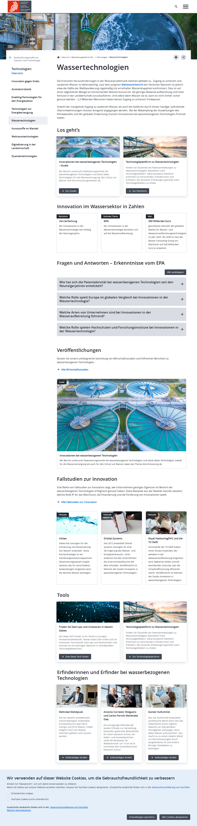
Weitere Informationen (19, 810)
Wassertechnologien (23, 120)
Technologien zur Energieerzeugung (22, 110)
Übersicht (17, 73)
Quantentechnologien (24, 156)
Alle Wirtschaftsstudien (74, 369)
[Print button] (176, 57)
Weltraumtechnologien (25, 136)
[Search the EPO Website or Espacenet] (176, 6)
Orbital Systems (113, 538)
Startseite (58, 57)
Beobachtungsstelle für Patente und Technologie (27, 59)
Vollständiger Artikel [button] (76, 757)
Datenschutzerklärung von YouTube (171, 787)
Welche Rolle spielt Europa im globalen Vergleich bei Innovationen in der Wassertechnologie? (121, 299)
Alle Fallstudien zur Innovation (79, 502)
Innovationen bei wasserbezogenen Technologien (88, 455)
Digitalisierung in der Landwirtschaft (24, 146)
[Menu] (185, 7)
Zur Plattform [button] (139, 190)
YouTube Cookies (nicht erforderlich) (29, 799)
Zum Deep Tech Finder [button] (77, 656)
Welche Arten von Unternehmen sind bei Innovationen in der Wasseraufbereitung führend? (121, 314)
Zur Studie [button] (70, 190)
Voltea (62, 538)
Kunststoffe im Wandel (25, 128)
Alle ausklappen (175, 272)
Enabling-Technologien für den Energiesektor (27, 99)
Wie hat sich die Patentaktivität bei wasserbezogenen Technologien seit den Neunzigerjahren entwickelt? (121, 284)
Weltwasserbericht (132, 84)
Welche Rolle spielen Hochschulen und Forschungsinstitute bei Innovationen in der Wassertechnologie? (121, 329)
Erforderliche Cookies (22, 793)
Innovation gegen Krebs (25, 81)
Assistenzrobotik (21, 89)
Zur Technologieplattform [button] (145, 656)
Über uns (65, 57)
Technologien (102, 57)
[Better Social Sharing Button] (183, 57)
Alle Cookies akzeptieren (175, 817)
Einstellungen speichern (142, 817)
